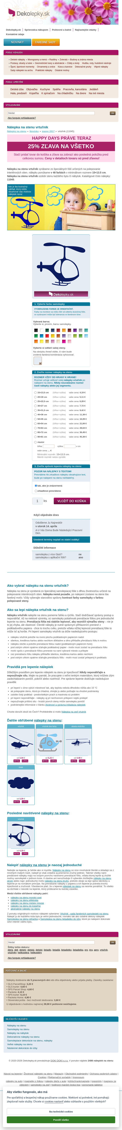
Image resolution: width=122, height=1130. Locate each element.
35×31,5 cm (43, 410)
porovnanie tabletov (92, 1084)
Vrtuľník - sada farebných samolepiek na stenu (84, 913)
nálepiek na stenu (72, 886)
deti (16, 949)
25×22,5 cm (43, 401)
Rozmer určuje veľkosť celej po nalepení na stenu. (59, 381)
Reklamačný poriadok (59, 1077)
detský (22, 949)
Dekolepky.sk (13, 29)
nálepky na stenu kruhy (57, 881)
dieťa (10, 949)
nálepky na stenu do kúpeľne (26, 906)
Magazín (58, 1073)
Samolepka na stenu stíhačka (22, 919)
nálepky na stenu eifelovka (24, 900)
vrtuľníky (12, 952)
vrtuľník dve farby (49, 726)
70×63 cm (42, 428)
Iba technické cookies (61, 1115)
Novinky (34, 131)
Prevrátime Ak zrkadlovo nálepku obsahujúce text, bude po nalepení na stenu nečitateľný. (60, 474)
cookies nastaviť (54, 1105)
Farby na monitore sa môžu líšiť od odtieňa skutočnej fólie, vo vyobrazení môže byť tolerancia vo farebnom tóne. (60, 312)
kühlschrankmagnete (79, 1081)
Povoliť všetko (61, 1123)
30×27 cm (42, 406)
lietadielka (78, 949)
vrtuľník (21, 726)
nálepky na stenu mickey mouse (27, 903)
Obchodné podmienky (76, 1073)
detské (39, 949)
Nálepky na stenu (16, 131)
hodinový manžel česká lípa (66, 1084)
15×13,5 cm (43, 392)
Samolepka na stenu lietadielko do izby (60, 919)
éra (91, 949)
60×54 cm (42, 423)
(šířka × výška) (59, 392)
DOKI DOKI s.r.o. (59, 1060)
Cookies (42, 1077)
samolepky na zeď (40, 1084)
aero (96, 949)
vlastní (41, 442)
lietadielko (66, 949)
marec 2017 (48, 131)
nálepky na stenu (47, 720)
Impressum (78, 1077)
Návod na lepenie (13, 1073)
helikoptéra (23, 952)
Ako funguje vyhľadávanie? (22, 118)
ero (86, 949)
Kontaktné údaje (15, 34)
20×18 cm (42, 397)
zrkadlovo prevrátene (49, 491)
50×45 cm (42, 419)
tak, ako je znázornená (50, 485)
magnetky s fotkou (33, 1081)
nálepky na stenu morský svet (26, 897)
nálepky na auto (14, 1081)
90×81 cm (42, 436)
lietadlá (56, 949)
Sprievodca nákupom (36, 29)
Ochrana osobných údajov (103, 1073)
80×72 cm (42, 432)
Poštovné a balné (61, 29)
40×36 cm (42, 414)
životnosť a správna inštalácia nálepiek (65, 704)
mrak (21, 767)
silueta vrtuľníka (78, 726)
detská (30, 949)
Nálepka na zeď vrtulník (73, 711)
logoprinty (96, 1081)
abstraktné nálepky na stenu (25, 909)
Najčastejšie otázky (85, 29)
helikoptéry (36, 952)
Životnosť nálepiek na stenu (38, 1073)
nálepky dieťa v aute (55, 1081)
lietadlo (47, 949)
